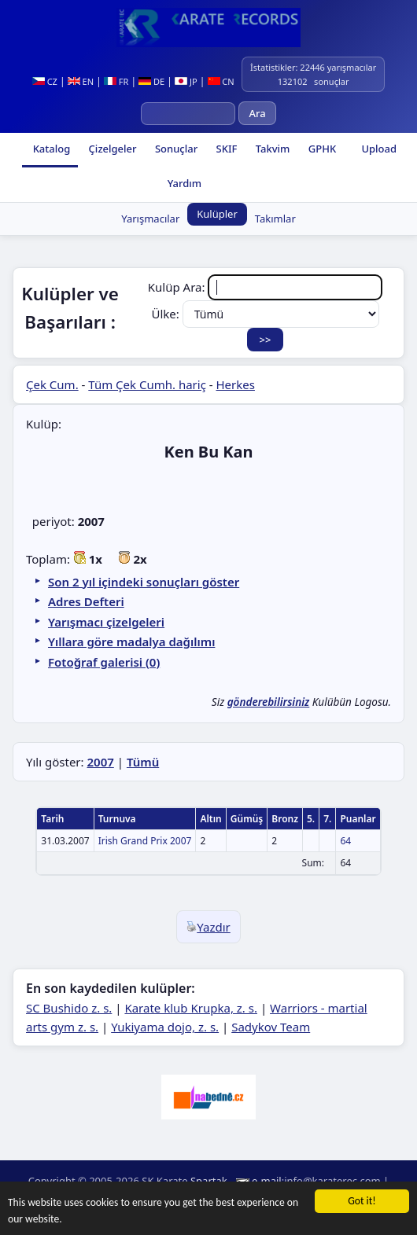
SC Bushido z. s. (69, 1008)
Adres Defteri (86, 601)
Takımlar (275, 218)
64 (345, 840)
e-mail (267, 1181)
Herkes (235, 384)
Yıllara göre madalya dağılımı (131, 641)
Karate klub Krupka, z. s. (190, 1008)
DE (151, 81)
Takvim (271, 149)
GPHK (320, 149)
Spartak (208, 1181)
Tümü (143, 762)
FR (116, 81)
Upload (379, 149)
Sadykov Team (270, 1027)
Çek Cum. (52, 384)
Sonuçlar (175, 149)
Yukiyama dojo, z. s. (165, 1027)
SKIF (225, 149)
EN (81, 81)
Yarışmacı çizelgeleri (106, 622)
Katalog (50, 149)
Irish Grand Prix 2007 (145, 840)
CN (221, 81)
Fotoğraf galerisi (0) (104, 662)
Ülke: (264, 314)
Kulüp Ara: (265, 287)
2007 (100, 762)
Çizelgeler (111, 149)
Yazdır (208, 927)
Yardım (182, 183)
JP (186, 81)
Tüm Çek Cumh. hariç (147, 384)
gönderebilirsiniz (268, 702)
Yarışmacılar (150, 218)
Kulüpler (217, 214)
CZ (44, 81)
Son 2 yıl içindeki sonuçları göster (143, 582)
